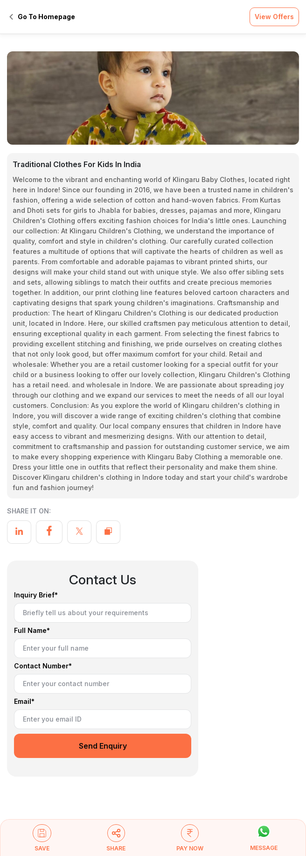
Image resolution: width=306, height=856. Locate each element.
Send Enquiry (103, 746)
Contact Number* (43, 666)
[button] (42, 842)
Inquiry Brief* (36, 595)
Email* (24, 701)
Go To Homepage (42, 17)
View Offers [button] (274, 17)
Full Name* (32, 630)
